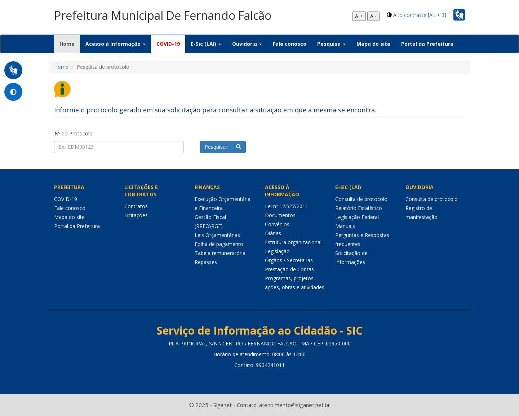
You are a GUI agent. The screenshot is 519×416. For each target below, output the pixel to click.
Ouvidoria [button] (247, 43)
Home (69, 43)
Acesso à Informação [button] (115, 43)
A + (359, 16)
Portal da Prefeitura (427, 43)
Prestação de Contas (289, 269)
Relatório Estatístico (358, 208)
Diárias (273, 233)
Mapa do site (373, 43)
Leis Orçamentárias (217, 235)
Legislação (277, 251)
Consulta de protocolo (361, 199)
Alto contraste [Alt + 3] (419, 15)
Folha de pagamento (219, 244)
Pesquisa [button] (331, 43)
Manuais (345, 226)
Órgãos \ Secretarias (289, 260)
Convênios (277, 224)
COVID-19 (168, 43)
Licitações (136, 215)
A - (373, 16)
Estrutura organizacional (293, 242)
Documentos (280, 215)
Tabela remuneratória (220, 253)
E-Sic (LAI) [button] (206, 43)
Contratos (136, 206)
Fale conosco (289, 43)
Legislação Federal (357, 217)
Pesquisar (223, 146)
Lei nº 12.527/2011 (286, 206)
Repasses (206, 262)
